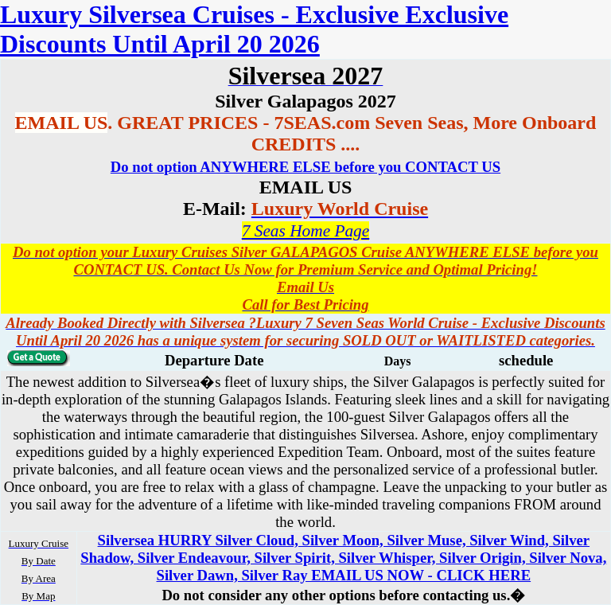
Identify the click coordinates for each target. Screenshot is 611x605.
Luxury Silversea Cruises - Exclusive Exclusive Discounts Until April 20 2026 (254, 29)
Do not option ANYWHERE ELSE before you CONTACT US (305, 166)
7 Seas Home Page (306, 230)
